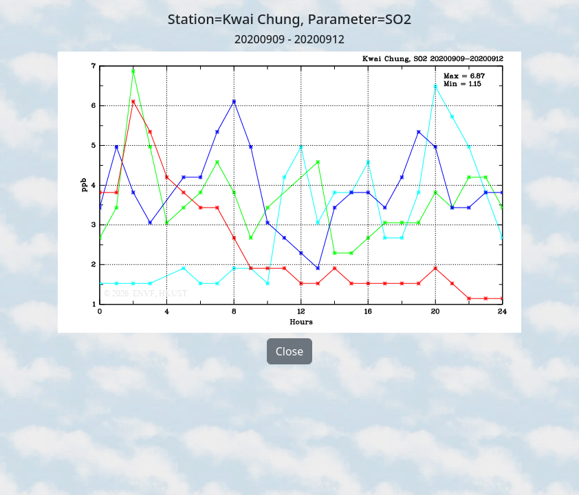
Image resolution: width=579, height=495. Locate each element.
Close (290, 351)
